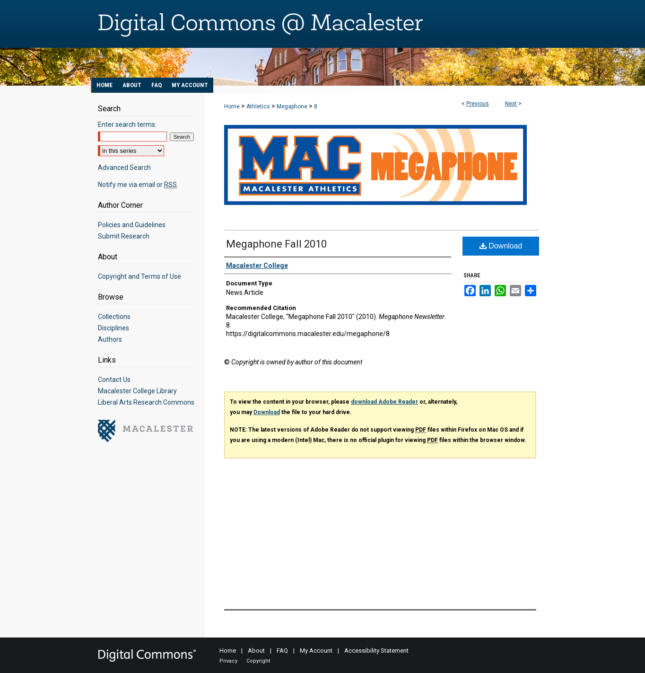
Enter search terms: (127, 124)
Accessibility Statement (376, 650)
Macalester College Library (137, 391)
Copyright (258, 661)
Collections (114, 316)
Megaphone (292, 106)
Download (501, 246)
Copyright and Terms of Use (139, 276)
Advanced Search (124, 167)
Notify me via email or (137, 184)
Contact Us (114, 379)
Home (232, 106)
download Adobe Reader (384, 401)
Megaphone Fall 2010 (276, 244)
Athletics (258, 106)
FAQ (282, 650)
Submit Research (123, 236)
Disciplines (113, 328)
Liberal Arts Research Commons (146, 402)
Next (511, 103)
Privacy (228, 661)
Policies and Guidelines (132, 225)
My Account (316, 650)
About (256, 650)
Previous (477, 103)
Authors (110, 339)
